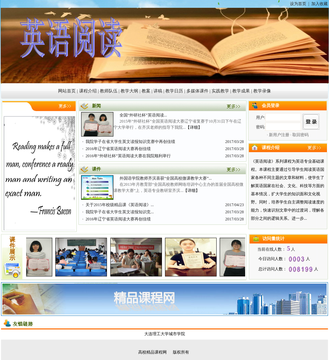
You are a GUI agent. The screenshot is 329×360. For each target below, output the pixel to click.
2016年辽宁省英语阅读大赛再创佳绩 (118, 148)
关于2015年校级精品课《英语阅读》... (120, 204)
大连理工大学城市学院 (164, 333)
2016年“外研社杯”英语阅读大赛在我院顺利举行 (128, 156)
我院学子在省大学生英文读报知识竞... (120, 212)
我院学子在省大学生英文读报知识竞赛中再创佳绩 (130, 141)
